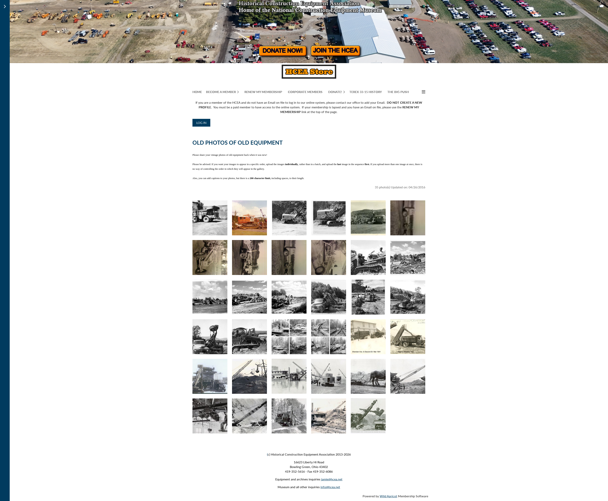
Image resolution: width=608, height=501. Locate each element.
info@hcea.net (330, 487)
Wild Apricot (388, 496)
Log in (201, 122)
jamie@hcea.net (331, 479)
